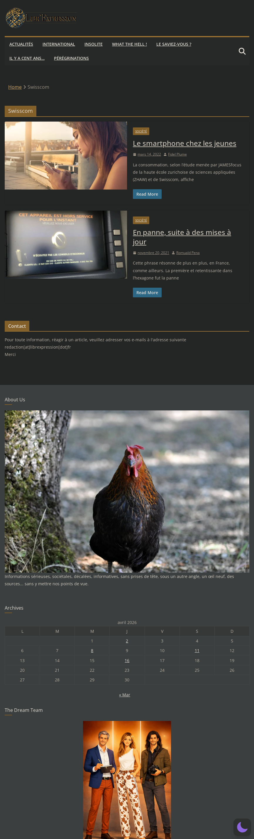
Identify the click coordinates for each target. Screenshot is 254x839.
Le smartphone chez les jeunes (184, 143)
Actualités (21, 44)
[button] (242, 827)
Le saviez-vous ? (173, 44)
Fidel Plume (177, 154)
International (59, 44)
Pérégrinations (71, 58)
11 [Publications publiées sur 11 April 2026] (197, 650)
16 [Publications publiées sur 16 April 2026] (127, 660)
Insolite (93, 44)
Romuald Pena (188, 252)
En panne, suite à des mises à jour (182, 236)
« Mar (124, 695)
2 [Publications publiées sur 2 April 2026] (127, 641)
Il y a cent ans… (27, 58)
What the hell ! (129, 44)
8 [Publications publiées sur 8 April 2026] (92, 650)
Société (141, 131)
